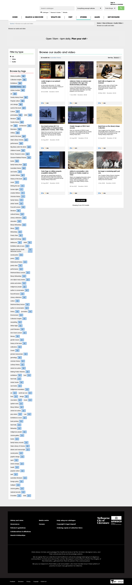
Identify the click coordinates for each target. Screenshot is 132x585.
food (27, 375)
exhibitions (16, 375)
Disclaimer (21, 581)
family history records (19, 442)
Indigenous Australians (20, 389)
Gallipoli (15, 485)
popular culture (18, 470)
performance (17, 143)
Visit (70, 17)
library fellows (17, 407)
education (16, 221)
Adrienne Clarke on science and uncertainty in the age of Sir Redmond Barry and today (80, 83)
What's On (55, 17)
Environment (17, 315)
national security (18, 492)
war (14, 125)
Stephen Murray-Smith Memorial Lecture (21, 250)
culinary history (18, 364)
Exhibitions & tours (19, 417)
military (15, 132)
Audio (13, 62)
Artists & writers (18, 90)
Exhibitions (16, 83)
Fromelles (16, 495)
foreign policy (17, 481)
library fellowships (18, 224)
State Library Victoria (19, 139)
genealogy (16, 357)
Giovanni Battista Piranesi (21, 157)
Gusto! (15, 350)
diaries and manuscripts (20, 449)
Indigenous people (19, 432)
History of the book (19, 178)
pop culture (16, 414)
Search (121, 8)
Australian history (18, 86)
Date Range (110, 8)
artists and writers (18, 283)
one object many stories (20, 279)
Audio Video (118, 23)
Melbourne (16, 242)
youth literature (18, 329)
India (27, 495)
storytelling (16, 322)
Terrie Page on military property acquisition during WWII (51, 172)
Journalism (16, 400)
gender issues (17, 339)
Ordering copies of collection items (69, 528)
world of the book (18, 108)
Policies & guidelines (18, 528)
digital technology (18, 239)
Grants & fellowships (17, 535)
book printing (17, 421)
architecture (25, 125)
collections (16, 347)
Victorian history (18, 196)
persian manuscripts (19, 354)
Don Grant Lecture (19, 332)
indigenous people (19, 286)
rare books (16, 171)
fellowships (16, 231)
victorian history (18, 361)
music (15, 182)
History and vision (16, 520)
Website (64, 12)
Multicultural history (19, 262)
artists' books (17, 203)
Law (27, 414)
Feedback (12, 581)
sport (14, 460)
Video (13, 59)
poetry (15, 258)
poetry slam (17, 265)
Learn (97, 17)
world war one (25, 393)
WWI (28, 115)
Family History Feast (19, 97)
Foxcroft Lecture (18, 207)
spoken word (17, 403)
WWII (28, 242)
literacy (15, 336)
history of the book (19, 343)
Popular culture (18, 101)
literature (16, 118)
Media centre (44, 520)
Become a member (117, 4)
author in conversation (20, 290)
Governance (14, 524)
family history (17, 200)
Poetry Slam (17, 235)
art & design (17, 104)
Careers (42, 524)
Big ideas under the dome (21, 147)
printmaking (17, 115)
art (14, 93)
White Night (17, 325)
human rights (17, 189)
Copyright (35, 581)
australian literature (19, 478)
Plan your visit (79, 39)
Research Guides (55, 12)
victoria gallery (17, 435)
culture (15, 301)
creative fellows (18, 175)
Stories (83, 17)
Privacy (28, 581)
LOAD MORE (81, 200)
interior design (17, 463)
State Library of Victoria (20, 446)
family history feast (19, 164)
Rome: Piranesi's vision (20, 154)
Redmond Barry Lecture (20, 272)
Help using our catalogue (66, 520)
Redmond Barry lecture (20, 304)
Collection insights (19, 79)
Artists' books (17, 382)
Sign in (113, 2)
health (15, 467)
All (12, 56)
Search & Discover (34, 17)
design (24, 396)
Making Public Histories (20, 371)
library (15, 228)
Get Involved (114, 17)
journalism (26, 311)
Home (15, 17)
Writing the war (18, 185)
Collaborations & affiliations (20, 531)
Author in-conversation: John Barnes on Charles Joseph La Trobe (79, 173)
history (15, 311)
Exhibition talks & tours (20, 246)
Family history (17, 122)
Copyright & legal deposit (66, 524)
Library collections (18, 217)
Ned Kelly (16, 378)
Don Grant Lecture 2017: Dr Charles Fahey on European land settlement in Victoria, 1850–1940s (52, 128)
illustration (16, 129)
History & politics (18, 76)
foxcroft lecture (17, 293)
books (15, 161)
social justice (17, 255)
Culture (15, 111)
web (14, 474)
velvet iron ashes (18, 368)
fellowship (16, 428)
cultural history (17, 214)
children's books (18, 150)
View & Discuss (107, 23)
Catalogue (44, 12)
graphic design (17, 456)
